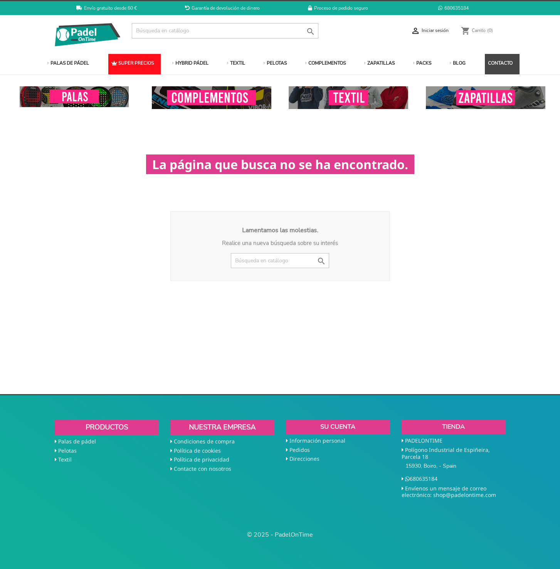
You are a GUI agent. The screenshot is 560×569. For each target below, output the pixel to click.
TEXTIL (236, 63)
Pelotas (67, 450)
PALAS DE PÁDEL (68, 63)
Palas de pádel (77, 441)
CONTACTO (500, 63)
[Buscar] (225, 31)
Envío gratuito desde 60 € (106, 8)
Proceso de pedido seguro (338, 8)
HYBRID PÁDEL (190, 63)
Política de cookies (197, 450)
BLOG (458, 63)
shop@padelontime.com (464, 495)
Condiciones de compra (204, 441)
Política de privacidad (201, 459)
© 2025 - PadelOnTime (280, 534)
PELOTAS (275, 63)
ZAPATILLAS (379, 63)
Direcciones (304, 458)
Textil (65, 459)
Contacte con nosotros (202, 468)
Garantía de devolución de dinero (222, 8)
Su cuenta (337, 427)
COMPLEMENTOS (325, 63)
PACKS (422, 63)
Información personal (317, 440)
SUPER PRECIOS (132, 63)
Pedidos (299, 449)
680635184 (453, 8)
